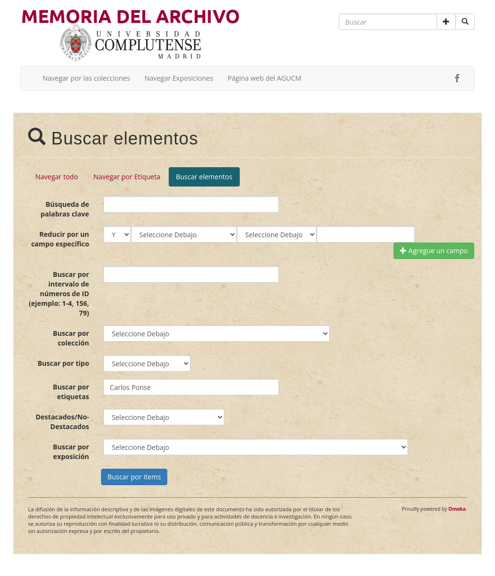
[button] (446, 22)
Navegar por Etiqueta (126, 176)
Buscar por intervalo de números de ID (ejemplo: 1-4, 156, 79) (59, 293)
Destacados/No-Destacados (62, 421)
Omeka (457, 508)
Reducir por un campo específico (60, 239)
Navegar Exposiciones (179, 78)
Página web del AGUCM (265, 78)
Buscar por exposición (71, 451)
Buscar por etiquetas (71, 391)
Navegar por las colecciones (86, 78)
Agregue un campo (434, 250)
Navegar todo (56, 176)
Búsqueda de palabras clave (65, 209)
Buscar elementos (204, 176)
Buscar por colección (71, 338)
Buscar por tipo (63, 363)
